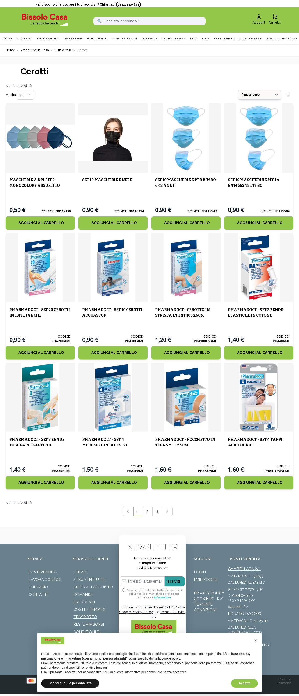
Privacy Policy (209, 593)
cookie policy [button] (171, 658)
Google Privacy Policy (136, 612)
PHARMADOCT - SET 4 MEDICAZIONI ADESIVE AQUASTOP (105, 445)
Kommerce (284, 683)
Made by (285, 679)
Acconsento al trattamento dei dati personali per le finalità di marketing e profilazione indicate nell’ (154, 593)
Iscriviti (173, 581)
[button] (255, 640)
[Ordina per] (259, 95)
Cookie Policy (208, 599)
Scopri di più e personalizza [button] (70, 683)
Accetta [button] (244, 683)
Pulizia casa (63, 50)
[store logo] (45, 19)
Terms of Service (172, 612)
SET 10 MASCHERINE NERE (107, 180)
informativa (162, 597)
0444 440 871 (128, 4)
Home (10, 50)
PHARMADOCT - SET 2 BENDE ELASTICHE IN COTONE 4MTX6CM (255, 315)
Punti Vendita (42, 572)
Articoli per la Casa (35, 50)
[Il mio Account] (259, 19)
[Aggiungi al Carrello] (40, 223)
